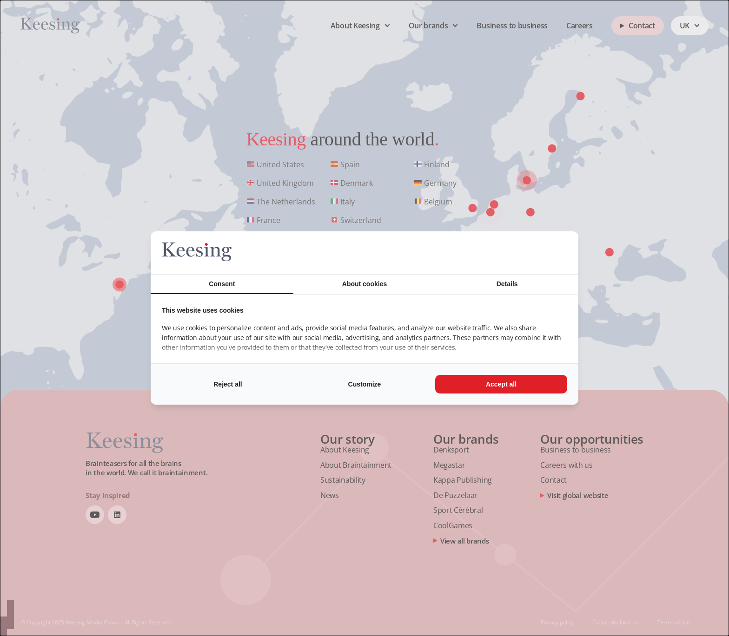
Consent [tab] (222, 284)
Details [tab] (507, 284)
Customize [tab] (364, 384)
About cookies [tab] (364, 284)
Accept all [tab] (501, 384)
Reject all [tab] (227, 384)
